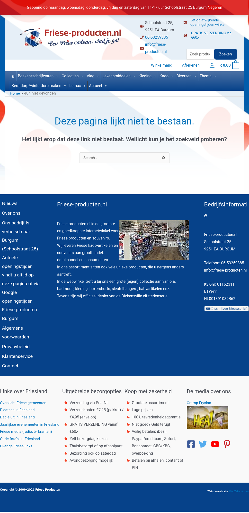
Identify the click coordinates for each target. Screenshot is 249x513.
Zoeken (225, 54)
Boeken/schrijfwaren (38, 75)
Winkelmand (164, 64)
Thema (208, 75)
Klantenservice (16, 355)
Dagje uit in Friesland (18, 418)
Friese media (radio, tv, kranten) (27, 433)
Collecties (73, 75)
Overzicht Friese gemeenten (24, 404)
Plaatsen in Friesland (18, 411)
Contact (8, 366)
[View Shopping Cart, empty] (229, 65)
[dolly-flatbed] (212, 34)
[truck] (187, 42)
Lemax (77, 84)
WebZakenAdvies (239, 492)
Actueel (98, 84)
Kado (167, 75)
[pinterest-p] (228, 445)
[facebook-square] (192, 445)
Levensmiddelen (119, 75)
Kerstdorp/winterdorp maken (39, 84)
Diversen (187, 75)
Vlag (93, 75)
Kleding (148, 75)
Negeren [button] (215, 7)
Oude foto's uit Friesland (21, 440)
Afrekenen (192, 64)
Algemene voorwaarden (14, 329)
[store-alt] (212, 21)
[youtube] (216, 445)
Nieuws (8, 202)
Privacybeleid (14, 345)
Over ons (9, 213)
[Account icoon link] (212, 65)
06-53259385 (156, 37)
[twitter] (204, 445)
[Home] (13, 75)
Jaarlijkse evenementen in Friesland (31, 425)
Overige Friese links (17, 447)
